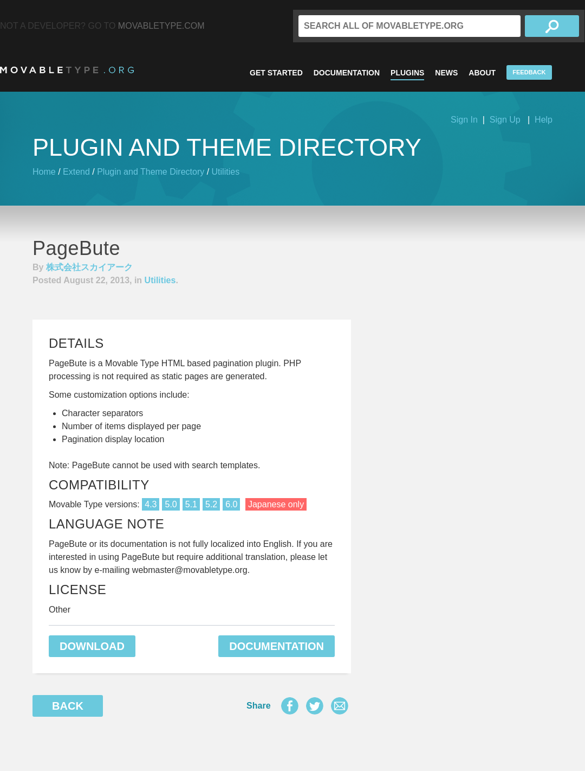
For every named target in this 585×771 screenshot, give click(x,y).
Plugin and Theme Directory (150, 171)
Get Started (276, 72)
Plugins (407, 72)
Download (92, 646)
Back (67, 706)
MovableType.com (161, 25)
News (446, 72)
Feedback (528, 72)
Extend (76, 171)
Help (543, 119)
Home (44, 171)
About (482, 72)
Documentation (347, 72)
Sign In (464, 119)
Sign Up (505, 119)
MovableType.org (67, 70)
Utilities (226, 171)
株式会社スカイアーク (89, 267)
